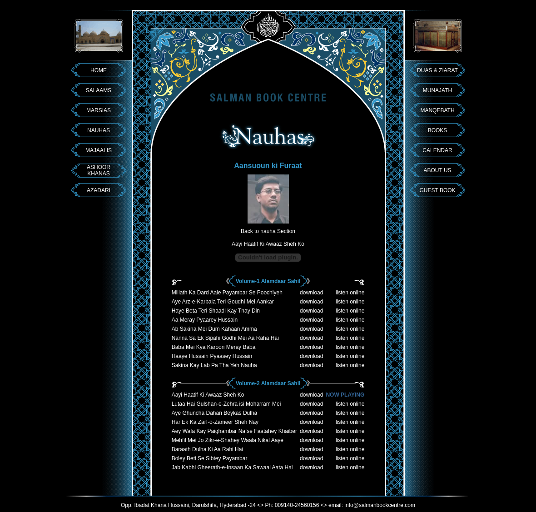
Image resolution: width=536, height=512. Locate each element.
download (311, 292)
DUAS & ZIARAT (437, 70)
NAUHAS (98, 130)
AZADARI (98, 190)
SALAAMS (99, 90)
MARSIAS (98, 110)
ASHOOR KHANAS (98, 170)
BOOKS (437, 130)
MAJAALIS (98, 150)
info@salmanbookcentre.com (379, 505)
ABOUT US (437, 170)
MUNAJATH (437, 90)
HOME (98, 70)
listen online (350, 292)
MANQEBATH (437, 110)
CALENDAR (437, 150)
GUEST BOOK (437, 190)
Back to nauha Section (268, 231)
